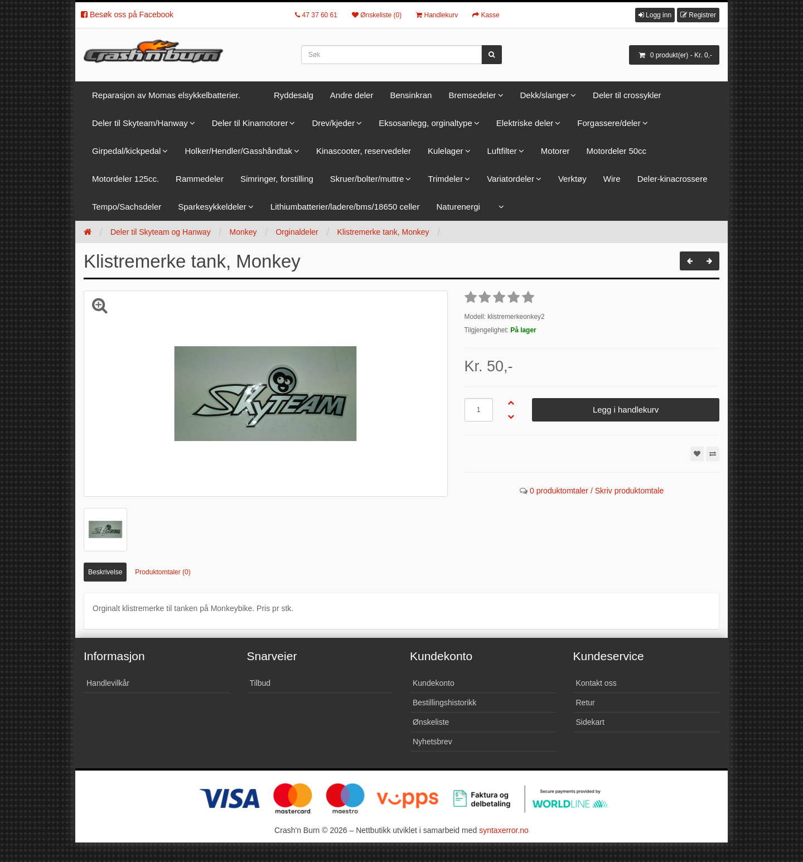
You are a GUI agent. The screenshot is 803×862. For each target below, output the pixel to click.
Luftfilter (502, 151)
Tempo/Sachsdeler (126, 206)
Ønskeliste (431, 722)
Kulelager (445, 151)
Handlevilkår (107, 683)
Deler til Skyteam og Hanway (160, 231)
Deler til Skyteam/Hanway (140, 123)
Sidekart (590, 722)
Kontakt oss (596, 683)
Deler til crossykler (627, 95)
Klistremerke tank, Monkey (383, 231)
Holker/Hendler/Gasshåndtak (238, 151)
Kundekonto (433, 683)
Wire (612, 178)
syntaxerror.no (504, 830)
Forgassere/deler (608, 123)
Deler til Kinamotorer (250, 123)
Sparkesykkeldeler (212, 206)
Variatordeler (510, 178)
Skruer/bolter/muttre (367, 178)
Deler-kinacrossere (672, 178)
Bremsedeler (472, 95)
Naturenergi (458, 206)
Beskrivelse (105, 572)
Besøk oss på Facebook (127, 14)
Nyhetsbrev (432, 741)
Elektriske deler (525, 123)
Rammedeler (200, 178)
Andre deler (352, 95)
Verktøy (572, 178)
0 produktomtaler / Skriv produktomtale (597, 490)
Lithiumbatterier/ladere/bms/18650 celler (345, 206)
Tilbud (260, 683)
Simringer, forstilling (276, 178)
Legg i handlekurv (626, 409)
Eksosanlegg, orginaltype (425, 123)
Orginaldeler (296, 231)
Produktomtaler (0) (162, 572)
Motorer (555, 151)
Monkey (243, 231)
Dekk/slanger (544, 95)
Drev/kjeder (333, 123)
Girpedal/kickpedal (126, 151)
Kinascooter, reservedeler (363, 151)
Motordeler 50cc (617, 151)
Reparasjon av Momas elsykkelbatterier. (166, 95)
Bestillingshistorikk (444, 702)
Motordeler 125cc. (125, 178)
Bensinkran (411, 95)
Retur (585, 702)
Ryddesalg (293, 95)
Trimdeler (445, 178)
